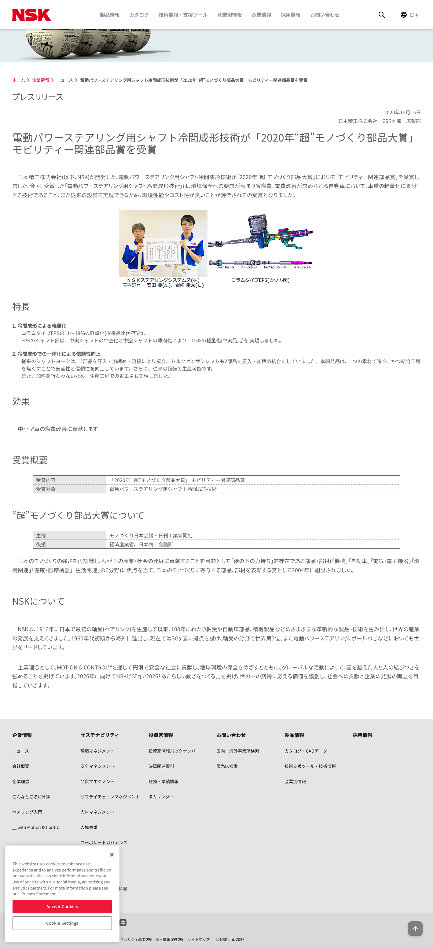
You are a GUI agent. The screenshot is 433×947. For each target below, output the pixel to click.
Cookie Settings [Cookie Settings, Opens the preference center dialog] (62, 923)
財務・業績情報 (163, 781)
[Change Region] (410, 14)
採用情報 (290, 14)
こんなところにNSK (31, 797)
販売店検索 (227, 766)
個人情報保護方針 (170, 939)
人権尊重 (88, 827)
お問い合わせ (324, 14)
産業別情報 (229, 14)
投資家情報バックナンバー (174, 751)
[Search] (381, 14)
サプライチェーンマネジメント (110, 797)
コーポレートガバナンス (103, 842)
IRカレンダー (161, 797)
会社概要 (20, 766)
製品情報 (109, 14)
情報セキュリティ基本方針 (131, 939)
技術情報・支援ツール (183, 14)
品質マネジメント (97, 781)
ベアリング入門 (27, 812)
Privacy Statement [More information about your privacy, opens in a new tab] (38, 894)
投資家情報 (161, 735)
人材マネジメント (97, 812)
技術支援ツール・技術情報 (310, 766)
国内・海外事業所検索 (237, 751)
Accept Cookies (62, 906)
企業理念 (20, 781)
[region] (62, 894)
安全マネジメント (97, 766)
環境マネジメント (97, 751)
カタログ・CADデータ (305, 751)
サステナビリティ (99, 735)
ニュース (20, 751)
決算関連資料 (161, 766)
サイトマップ (199, 939)
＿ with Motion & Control (36, 827)
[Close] (112, 854)
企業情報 (261, 14)
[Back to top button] (413, 925)
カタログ (139, 14)
